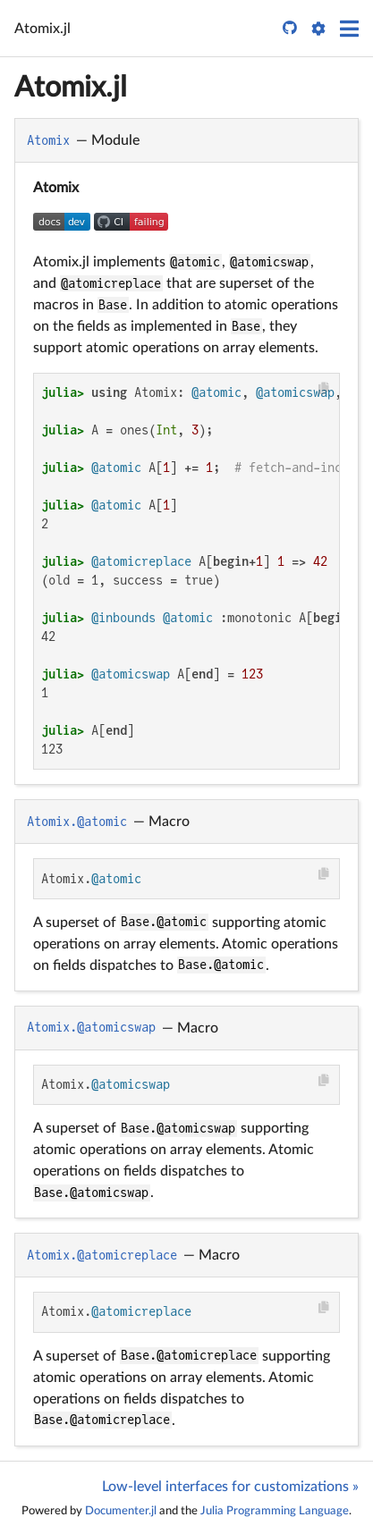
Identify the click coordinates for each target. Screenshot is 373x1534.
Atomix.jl (70, 87)
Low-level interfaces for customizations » (230, 1486)
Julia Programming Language (274, 1510)
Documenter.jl (121, 1510)
